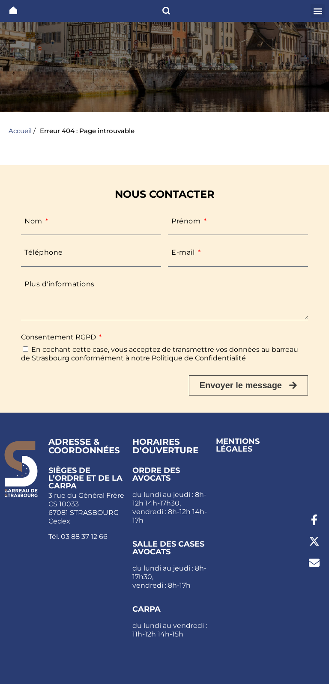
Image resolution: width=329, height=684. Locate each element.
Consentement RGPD (59, 337)
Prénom (187, 221)
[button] (318, 11)
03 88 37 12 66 (84, 536)
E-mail (184, 252)
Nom (34, 221)
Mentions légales (238, 445)
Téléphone (43, 252)
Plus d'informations (59, 284)
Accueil (20, 131)
